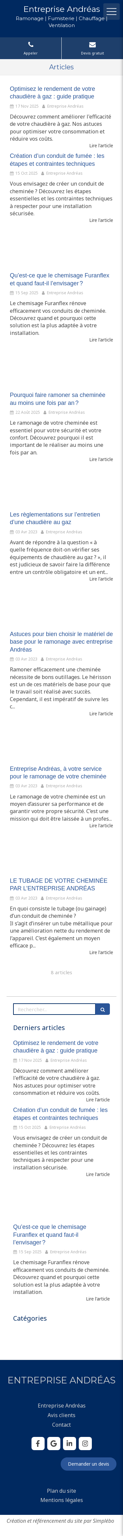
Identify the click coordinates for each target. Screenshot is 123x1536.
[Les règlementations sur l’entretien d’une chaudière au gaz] (61, 487)
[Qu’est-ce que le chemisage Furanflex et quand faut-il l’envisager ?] (61, 247)
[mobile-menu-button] (111, 11)
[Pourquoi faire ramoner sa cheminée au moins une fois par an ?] (61, 367)
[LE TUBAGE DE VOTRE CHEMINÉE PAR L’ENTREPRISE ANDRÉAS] (61, 853)
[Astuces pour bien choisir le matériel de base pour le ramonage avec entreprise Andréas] (61, 606)
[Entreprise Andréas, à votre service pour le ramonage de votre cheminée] (61, 741)
